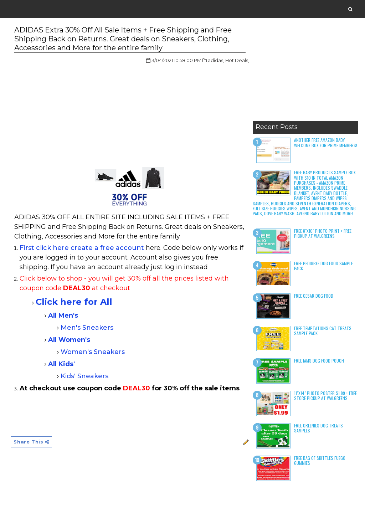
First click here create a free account (82, 248)
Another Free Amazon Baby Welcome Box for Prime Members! (325, 142)
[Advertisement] (305, 73)
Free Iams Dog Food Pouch (319, 361)
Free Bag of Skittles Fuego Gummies (319, 460)
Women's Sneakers (93, 352)
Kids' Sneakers (84, 376)
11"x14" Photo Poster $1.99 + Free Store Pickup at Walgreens (325, 395)
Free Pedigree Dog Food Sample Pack (323, 265)
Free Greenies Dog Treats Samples (318, 428)
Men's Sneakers (87, 328)
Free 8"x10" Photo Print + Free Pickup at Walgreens (322, 233)
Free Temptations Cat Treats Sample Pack (322, 330)
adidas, (216, 60)
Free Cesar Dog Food (313, 296)
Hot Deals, (237, 60)
